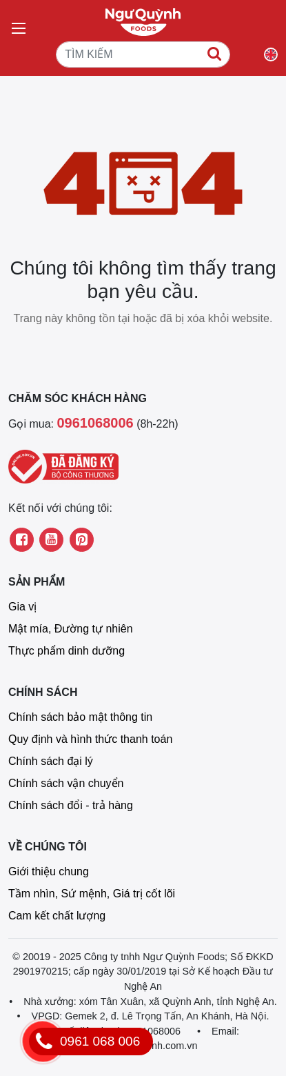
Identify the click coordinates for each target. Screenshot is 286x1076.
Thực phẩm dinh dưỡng (66, 651)
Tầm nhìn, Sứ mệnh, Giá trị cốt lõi (91, 893)
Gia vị (22, 606)
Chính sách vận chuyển (65, 783)
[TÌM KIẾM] (143, 54)
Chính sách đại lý (50, 761)
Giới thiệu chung (48, 871)
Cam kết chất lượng (56, 915)
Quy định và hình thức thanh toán (90, 739)
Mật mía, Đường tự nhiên (70, 629)
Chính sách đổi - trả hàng (70, 805)
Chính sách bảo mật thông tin (80, 717)
